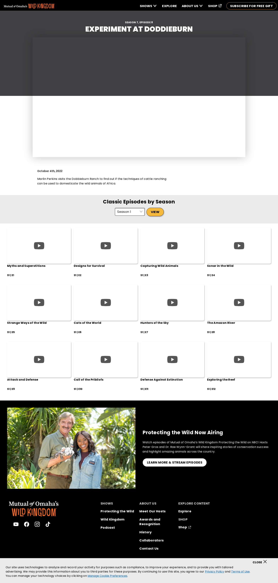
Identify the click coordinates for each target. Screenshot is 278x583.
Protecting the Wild (117, 511)
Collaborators (151, 540)
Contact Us (149, 548)
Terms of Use (240, 572)
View (155, 212)
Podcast (108, 527)
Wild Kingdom (113, 519)
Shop (182, 527)
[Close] (260, 560)
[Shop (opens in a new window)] (215, 5)
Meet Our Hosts (152, 511)
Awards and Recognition (149, 521)
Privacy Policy (214, 572)
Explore (184, 511)
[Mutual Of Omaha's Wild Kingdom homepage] (29, 6)
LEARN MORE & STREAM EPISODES (174, 462)
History (145, 532)
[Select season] (130, 212)
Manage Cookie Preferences (107, 576)
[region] (139, 570)
